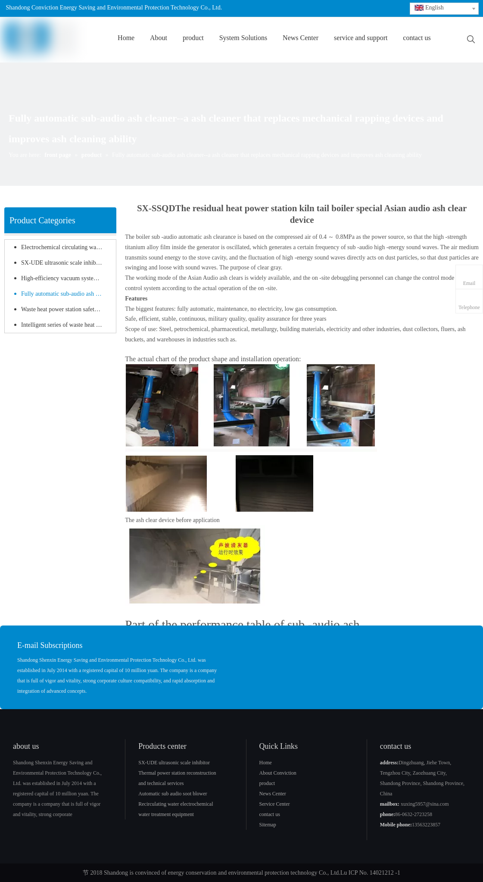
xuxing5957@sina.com (425, 804)
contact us (269, 814)
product (267, 783)
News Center (272, 794)
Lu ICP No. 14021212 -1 (370, 872)
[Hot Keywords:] (471, 39)
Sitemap (267, 825)
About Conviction (277, 773)
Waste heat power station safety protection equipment (66, 309)
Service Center (274, 804)
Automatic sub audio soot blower (172, 794)
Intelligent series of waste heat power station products (66, 325)
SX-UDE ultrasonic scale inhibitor (62, 263)
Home (265, 763)
